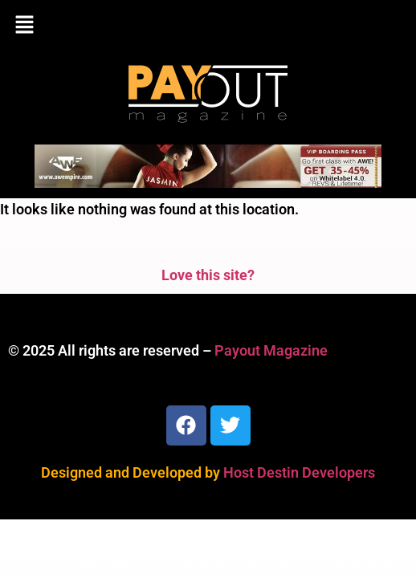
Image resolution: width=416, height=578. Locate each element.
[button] (208, 25)
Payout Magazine (271, 350)
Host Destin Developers (299, 472)
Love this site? (208, 275)
